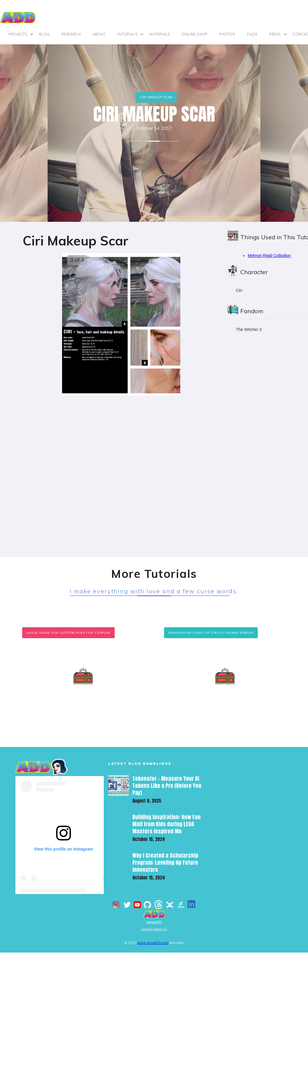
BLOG (44, 34)
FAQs (252, 34)
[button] (21, 34)
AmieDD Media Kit (154, 929)
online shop (195, 34)
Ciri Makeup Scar (156, 97)
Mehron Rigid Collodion (269, 255)
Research (71, 34)
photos (228, 34)
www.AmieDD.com (152, 942)
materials (160, 34)
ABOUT (99, 34)
